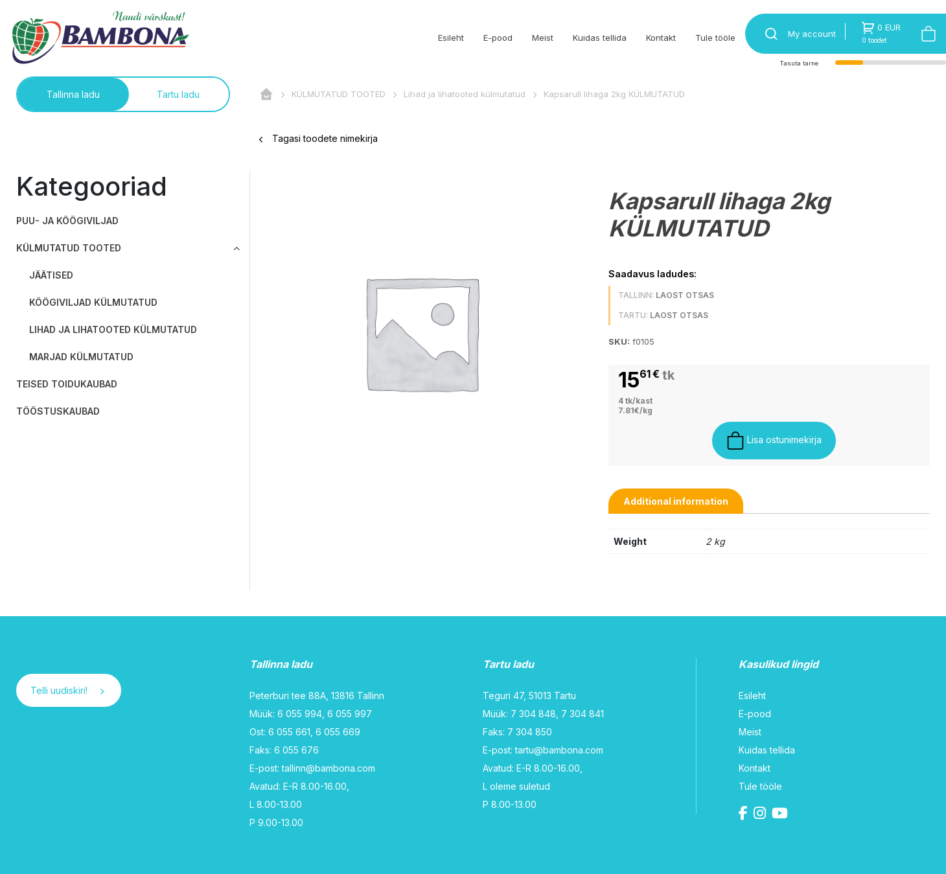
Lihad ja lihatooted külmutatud (464, 94)
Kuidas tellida (600, 37)
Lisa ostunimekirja (774, 440)
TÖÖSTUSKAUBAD (58, 411)
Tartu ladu (178, 94)
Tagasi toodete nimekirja (318, 138)
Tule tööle (715, 37)
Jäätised (51, 275)
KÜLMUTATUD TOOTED (339, 94)
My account (812, 34)
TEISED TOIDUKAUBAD (66, 383)
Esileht (451, 37)
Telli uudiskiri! (67, 690)
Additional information (675, 501)
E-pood (498, 37)
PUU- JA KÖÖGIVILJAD (67, 220)
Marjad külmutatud (81, 356)
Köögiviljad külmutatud (93, 302)
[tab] (675, 501)
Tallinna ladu (73, 94)
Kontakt (661, 37)
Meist (542, 37)
